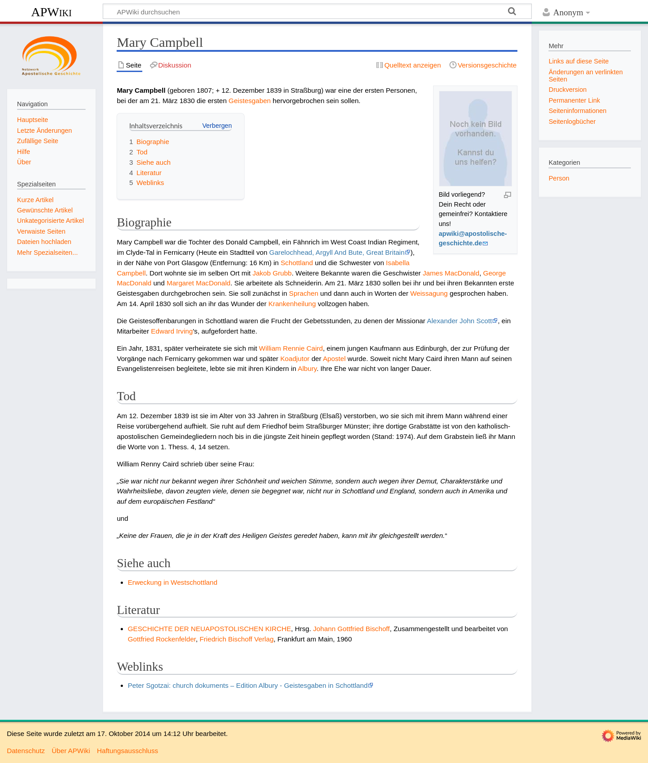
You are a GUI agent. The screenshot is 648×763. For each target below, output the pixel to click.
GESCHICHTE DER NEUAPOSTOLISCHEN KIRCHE (209, 628)
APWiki (51, 12)
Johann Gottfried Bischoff (351, 628)
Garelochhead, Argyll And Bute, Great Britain (337, 252)
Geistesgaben (250, 100)
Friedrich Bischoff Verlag (236, 639)
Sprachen (303, 293)
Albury (307, 368)
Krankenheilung (292, 303)
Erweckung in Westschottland (173, 582)
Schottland (297, 262)
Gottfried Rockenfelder (162, 639)
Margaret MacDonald (199, 283)
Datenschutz (26, 750)
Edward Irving (172, 331)
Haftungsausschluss (127, 750)
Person (558, 178)
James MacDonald (451, 273)
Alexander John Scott (459, 321)
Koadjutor (294, 358)
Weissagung (429, 293)
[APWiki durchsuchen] (317, 11)
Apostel (334, 358)
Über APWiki (71, 750)
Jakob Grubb (272, 273)
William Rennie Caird (291, 348)
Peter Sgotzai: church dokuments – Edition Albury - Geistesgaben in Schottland (248, 685)
